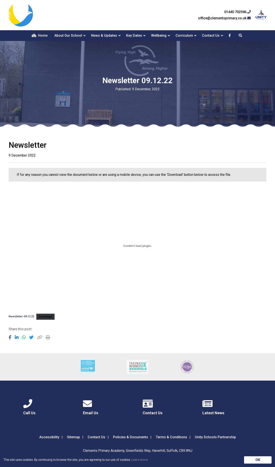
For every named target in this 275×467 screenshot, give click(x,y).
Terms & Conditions (171, 437)
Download (45, 316)
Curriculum (184, 35)
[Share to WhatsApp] (24, 337)
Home (39, 35)
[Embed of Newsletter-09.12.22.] (137, 246)
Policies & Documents (130, 437)
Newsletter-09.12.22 (21, 316)
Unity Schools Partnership (215, 437)
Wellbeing (159, 35)
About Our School (68, 35)
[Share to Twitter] (31, 337)
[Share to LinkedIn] (17, 337)
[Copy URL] (39, 337)
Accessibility (49, 437)
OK (257, 460)
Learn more (139, 459)
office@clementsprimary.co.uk (224, 18)
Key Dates (134, 35)
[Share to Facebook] (10, 337)
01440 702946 (237, 12)
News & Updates (104, 35)
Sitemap (73, 437)
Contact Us (211, 35)
